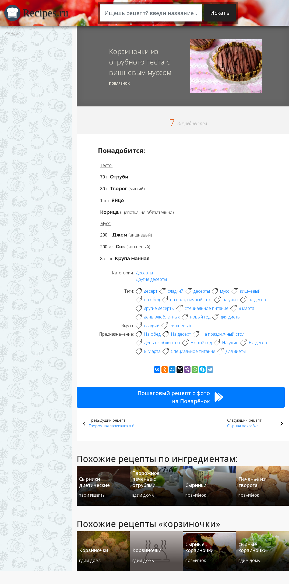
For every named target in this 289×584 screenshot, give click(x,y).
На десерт (181, 334)
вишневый (249, 291)
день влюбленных (162, 317)
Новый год (201, 343)
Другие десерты (151, 279)
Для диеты (235, 351)
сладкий (175, 291)
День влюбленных (162, 343)
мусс (224, 291)
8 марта (246, 308)
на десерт (258, 300)
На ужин (230, 343)
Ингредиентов (192, 123)
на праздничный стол (191, 300)
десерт (150, 291)
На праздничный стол (222, 334)
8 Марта (152, 351)
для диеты (230, 317)
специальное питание (206, 308)
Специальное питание (193, 351)
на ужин (230, 300)
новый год (200, 317)
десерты (201, 291)
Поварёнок (119, 83)
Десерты (144, 273)
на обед (152, 300)
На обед (152, 334)
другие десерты (159, 308)
